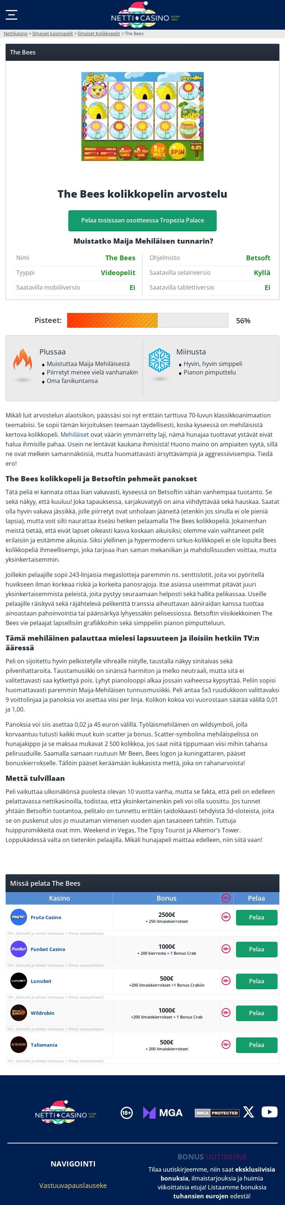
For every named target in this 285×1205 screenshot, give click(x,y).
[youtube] (270, 1112)
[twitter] (248, 1112)
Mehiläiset (74, 434)
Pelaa (256, 917)
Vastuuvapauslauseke (73, 1185)
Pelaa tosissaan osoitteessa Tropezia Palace (142, 220)
